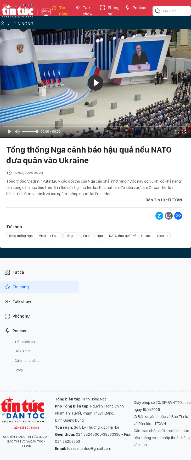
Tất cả (14, 272)
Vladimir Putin (49, 236)
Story (19, 370)
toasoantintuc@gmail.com (89, 448)
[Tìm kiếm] (158, 11)
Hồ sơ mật (22, 351)
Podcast (136, 8)
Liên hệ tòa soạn (26, 427)
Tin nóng (60, 11)
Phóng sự (109, 11)
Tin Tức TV (22, 410)
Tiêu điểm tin (25, 342)
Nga (100, 236)
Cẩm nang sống (27, 360)
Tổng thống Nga (21, 236)
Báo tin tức (17, 11)
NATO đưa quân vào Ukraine (130, 236)
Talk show (83, 11)
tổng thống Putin (78, 236)
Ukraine (162, 236)
